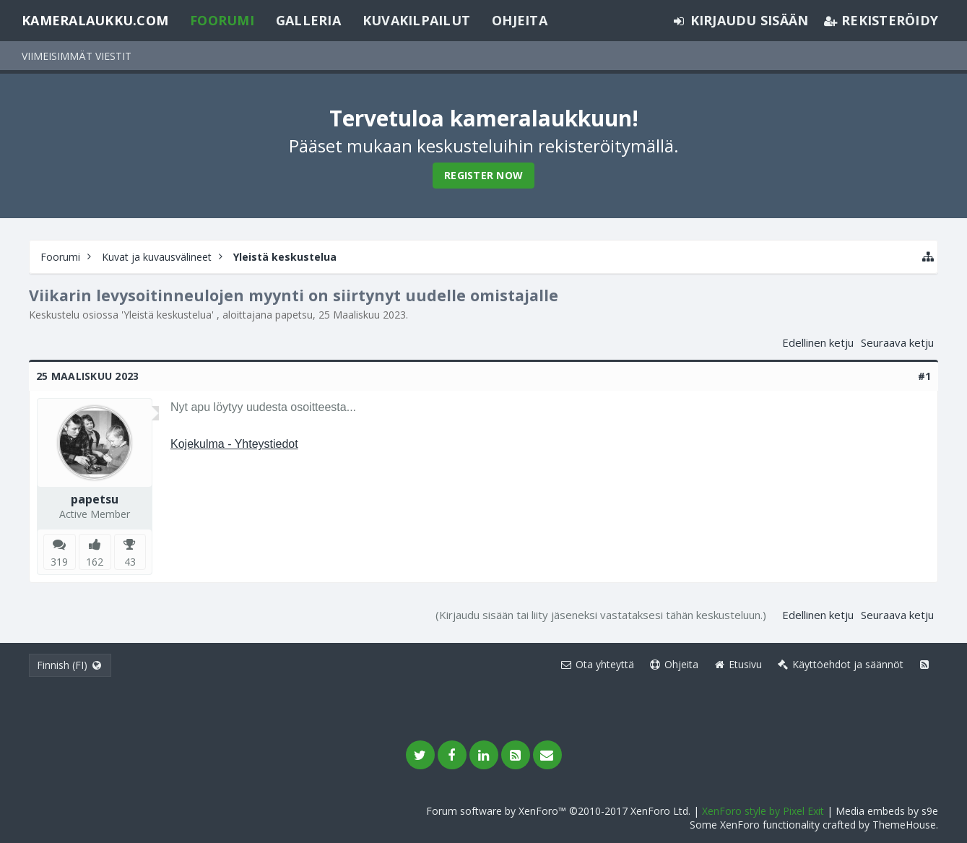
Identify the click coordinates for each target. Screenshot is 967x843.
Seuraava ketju (897, 342)
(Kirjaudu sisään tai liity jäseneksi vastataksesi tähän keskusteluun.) (600, 615)
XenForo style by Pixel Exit (763, 811)
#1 (925, 376)
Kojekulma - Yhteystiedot (234, 444)
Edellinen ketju (818, 342)
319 (59, 562)
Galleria (308, 20)
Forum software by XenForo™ (558, 811)
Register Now (483, 175)
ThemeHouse (904, 824)
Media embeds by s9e (887, 811)
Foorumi (222, 20)
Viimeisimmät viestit (76, 56)
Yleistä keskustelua (167, 314)
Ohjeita (519, 20)
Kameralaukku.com (95, 20)
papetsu (294, 314)
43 (130, 562)
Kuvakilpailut (416, 20)
